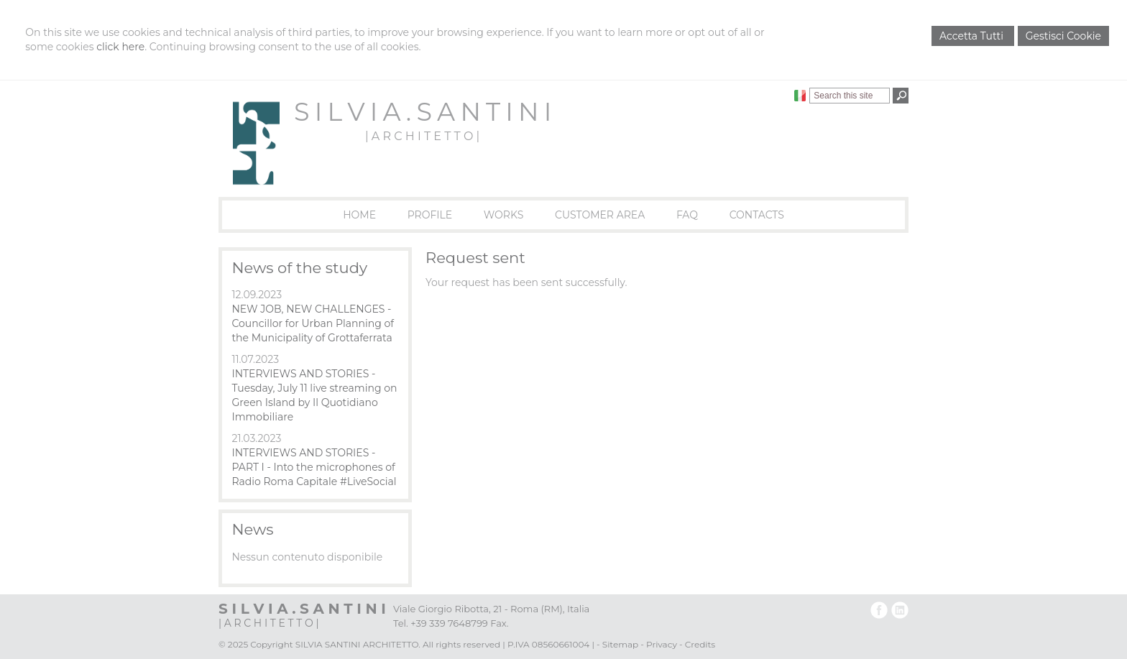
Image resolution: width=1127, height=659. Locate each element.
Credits (700, 644)
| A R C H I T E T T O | (422, 136)
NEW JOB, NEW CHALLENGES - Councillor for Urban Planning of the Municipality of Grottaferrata (312, 323)
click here (120, 46)
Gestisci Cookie (1063, 35)
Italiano (800, 95)
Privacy (661, 644)
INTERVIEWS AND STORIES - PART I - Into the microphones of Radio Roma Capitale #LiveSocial (313, 467)
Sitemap (620, 644)
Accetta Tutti (972, 35)
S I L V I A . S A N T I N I (422, 111)
